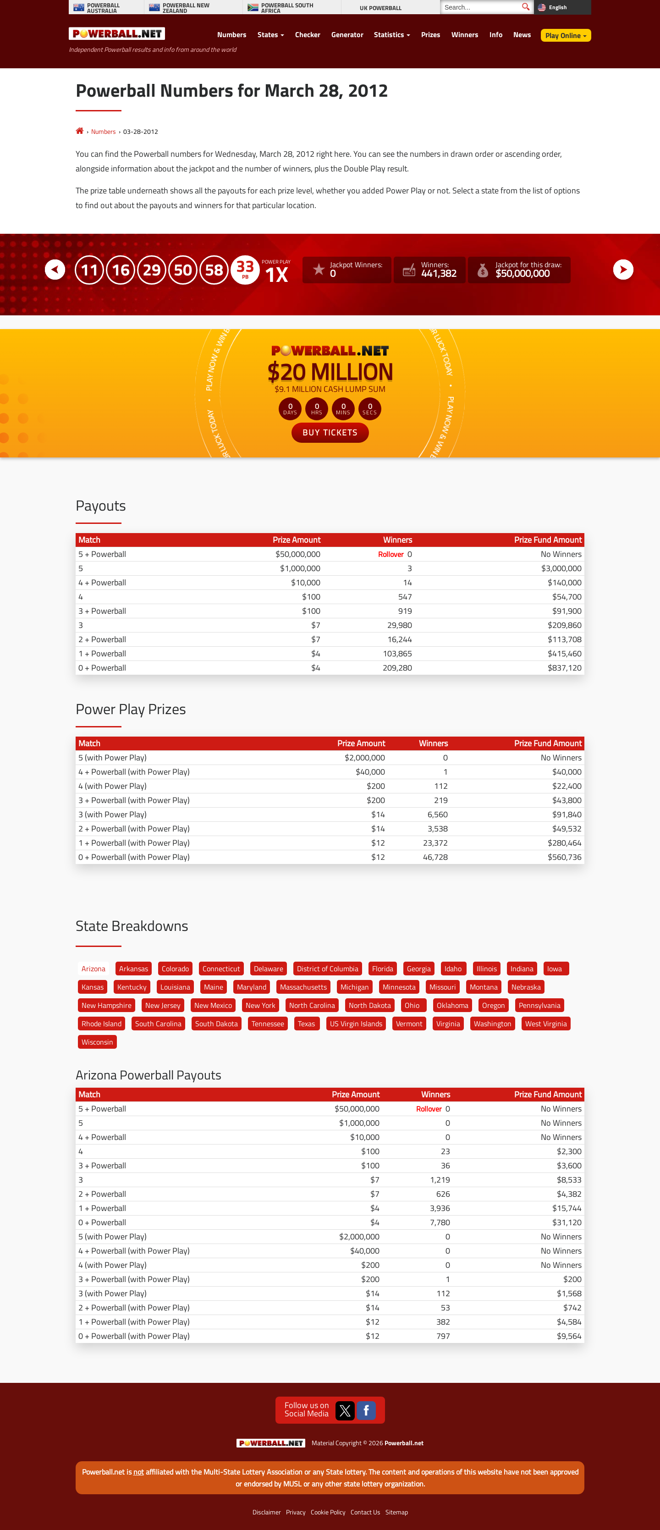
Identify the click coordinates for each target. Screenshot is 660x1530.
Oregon (493, 1005)
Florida (382, 968)
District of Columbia (327, 968)
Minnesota (399, 986)
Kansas (93, 986)
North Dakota (370, 1005)
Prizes (430, 34)
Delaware (268, 968)
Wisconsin (97, 1041)
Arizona (93, 968)
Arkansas (133, 968)
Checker (307, 34)
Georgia (419, 968)
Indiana (522, 968)
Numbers (232, 34)
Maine (213, 986)
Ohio (412, 1005)
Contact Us (365, 1512)
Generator (347, 34)
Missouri (442, 986)
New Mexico (213, 1005)
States (268, 34)
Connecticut (221, 968)
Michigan (355, 986)
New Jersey (163, 1005)
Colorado (175, 968)
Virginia (448, 1023)
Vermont (409, 1023)
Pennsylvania (540, 1005)
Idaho (453, 968)
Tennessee (268, 1023)
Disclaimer (267, 1512)
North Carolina (312, 1005)
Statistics (389, 34)
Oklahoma (452, 1005)
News (522, 34)
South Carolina (158, 1023)
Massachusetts (303, 986)
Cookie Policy (328, 1512)
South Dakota (216, 1023)
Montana (484, 986)
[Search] (487, 7)
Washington (493, 1023)
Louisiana (175, 986)
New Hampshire (107, 1005)
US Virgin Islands (356, 1023)
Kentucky (132, 986)
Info (496, 34)
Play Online (563, 35)
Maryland (251, 986)
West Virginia (546, 1023)
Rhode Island (101, 1023)
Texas (306, 1023)
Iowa (554, 968)
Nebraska (526, 986)
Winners (464, 34)
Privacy (296, 1512)
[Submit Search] (526, 6)
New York (260, 1005)
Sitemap (396, 1512)
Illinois (487, 968)
